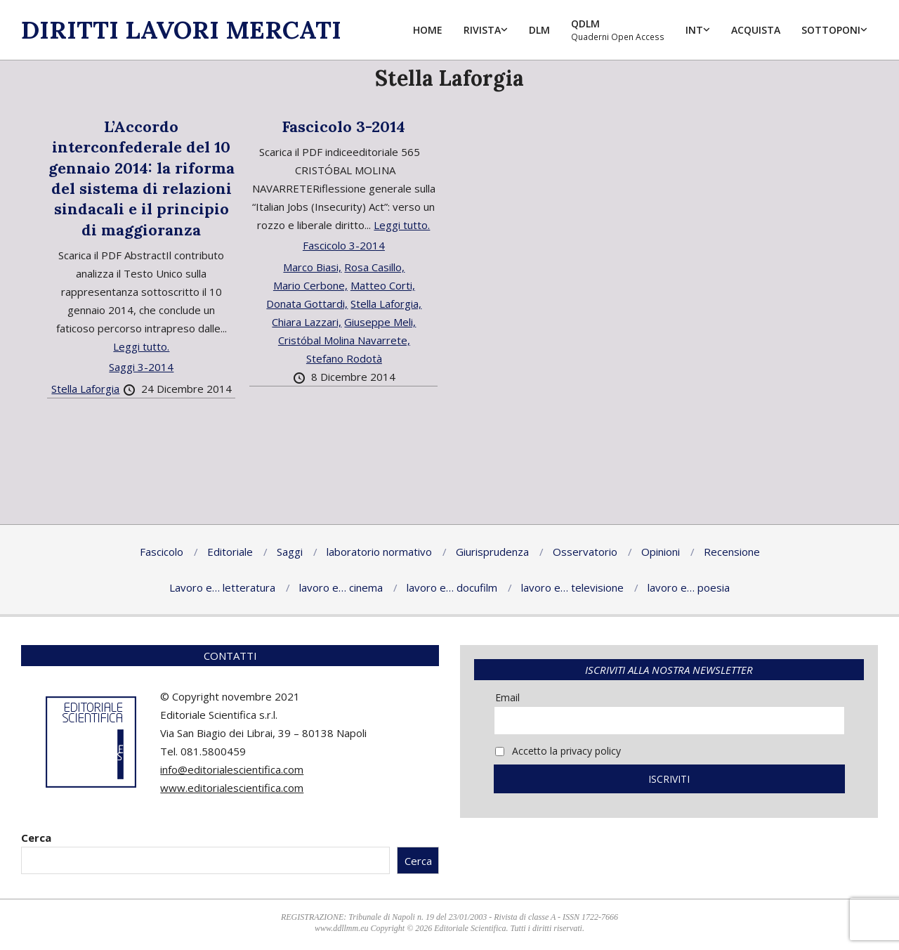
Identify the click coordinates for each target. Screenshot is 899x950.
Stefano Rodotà (344, 358)
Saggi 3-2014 (141, 367)
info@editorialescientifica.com (231, 769)
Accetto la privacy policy (558, 750)
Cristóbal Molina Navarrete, (344, 340)
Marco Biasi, (312, 267)
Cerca (36, 838)
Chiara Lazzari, (306, 322)
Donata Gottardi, (307, 304)
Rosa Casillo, (374, 267)
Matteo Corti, (382, 285)
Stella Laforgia (85, 389)
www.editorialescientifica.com (231, 788)
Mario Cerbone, (310, 285)
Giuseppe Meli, (380, 322)
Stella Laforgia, (385, 304)
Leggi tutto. (141, 346)
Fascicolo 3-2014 (343, 126)
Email (507, 697)
